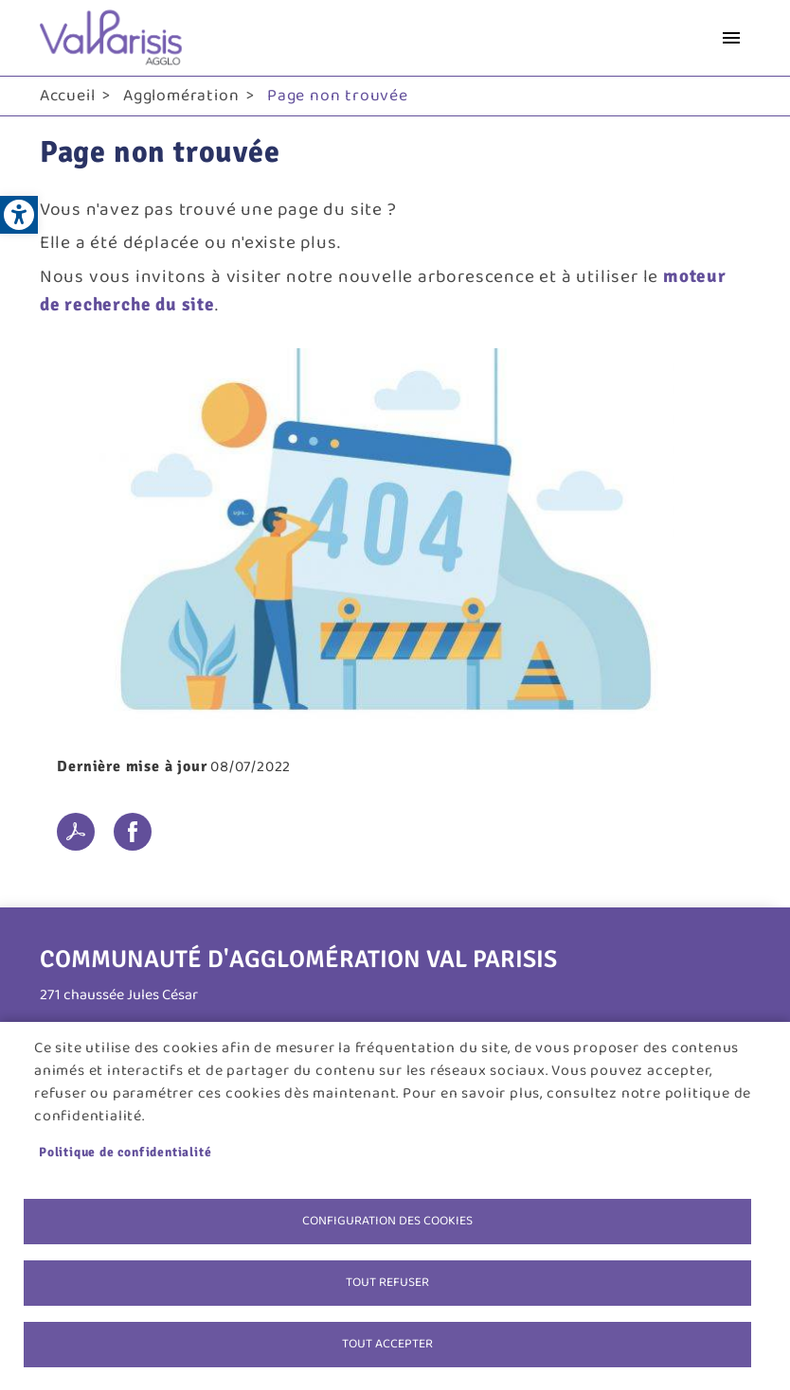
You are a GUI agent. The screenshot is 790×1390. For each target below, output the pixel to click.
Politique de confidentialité (125, 1152)
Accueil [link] (68, 95)
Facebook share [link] (133, 832)
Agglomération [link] (181, 95)
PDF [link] (76, 832)
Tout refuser (387, 1282)
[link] (19, 215)
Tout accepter (387, 1343)
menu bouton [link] (731, 38)
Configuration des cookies (387, 1220)
